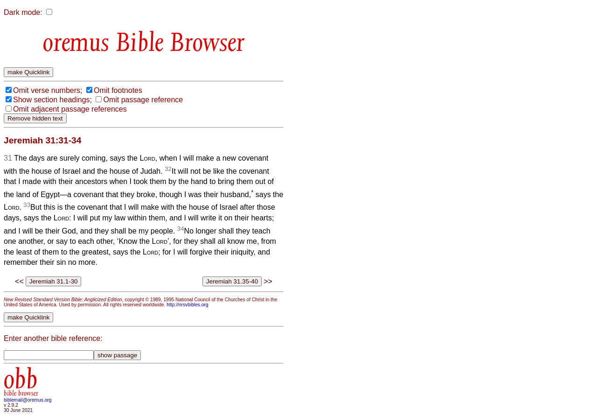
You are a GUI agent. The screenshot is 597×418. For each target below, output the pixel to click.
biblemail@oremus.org (28, 400)
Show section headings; (52, 100)
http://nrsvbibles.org (187, 304)
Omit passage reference (143, 100)
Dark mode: (23, 12)
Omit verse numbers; (47, 90)
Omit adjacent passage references (70, 109)
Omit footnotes (118, 90)
